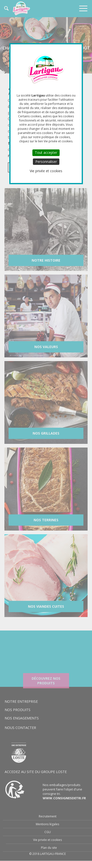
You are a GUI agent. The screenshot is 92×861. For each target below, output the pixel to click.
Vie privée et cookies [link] (46, 171)
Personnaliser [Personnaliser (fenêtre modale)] (46, 161)
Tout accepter (46, 152)
